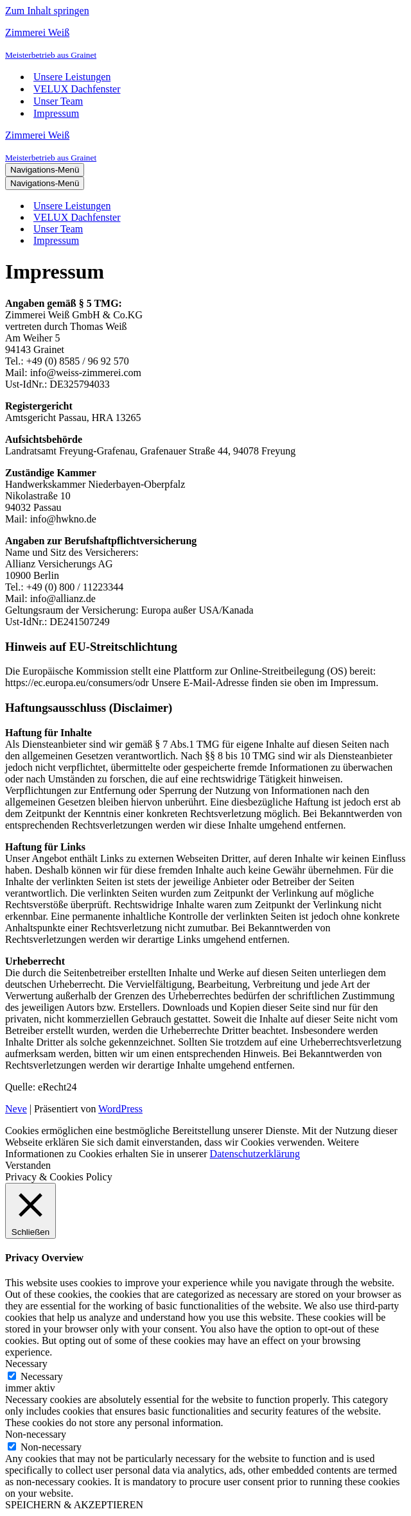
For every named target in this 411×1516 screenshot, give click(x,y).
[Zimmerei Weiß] (205, 43)
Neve (16, 1108)
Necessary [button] (26, 1363)
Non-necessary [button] (35, 1434)
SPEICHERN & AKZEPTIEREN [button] (74, 1504)
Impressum (56, 113)
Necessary (42, 1376)
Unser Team (58, 101)
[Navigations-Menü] (44, 170)
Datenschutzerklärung (255, 1153)
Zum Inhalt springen (47, 10)
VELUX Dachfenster (77, 88)
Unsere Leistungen (71, 76)
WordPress (120, 1108)
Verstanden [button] (28, 1165)
